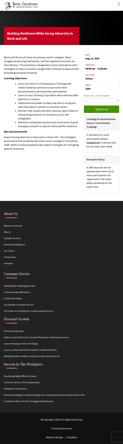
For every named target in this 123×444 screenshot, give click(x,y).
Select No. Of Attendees (97, 95)
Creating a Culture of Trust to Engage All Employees (29, 401)
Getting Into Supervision (15, 388)
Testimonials (10, 257)
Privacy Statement (61, 428)
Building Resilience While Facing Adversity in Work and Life (40, 36)
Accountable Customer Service (19, 304)
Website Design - (61, 437)
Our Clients (9, 250)
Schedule (8, 263)
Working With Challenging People (19, 285)
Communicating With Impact (17, 292)
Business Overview (13, 225)
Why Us (7, 232)
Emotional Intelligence (14, 244)
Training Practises (12, 238)
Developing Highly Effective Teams (20, 376)
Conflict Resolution (13, 298)
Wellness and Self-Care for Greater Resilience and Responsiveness (36, 337)
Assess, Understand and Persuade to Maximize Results (30, 349)
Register (101, 109)
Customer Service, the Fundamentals (22, 382)
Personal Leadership (14, 331)
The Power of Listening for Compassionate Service (28, 311)
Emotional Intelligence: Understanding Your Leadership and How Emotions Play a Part (44, 394)
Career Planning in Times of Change (21, 343)
